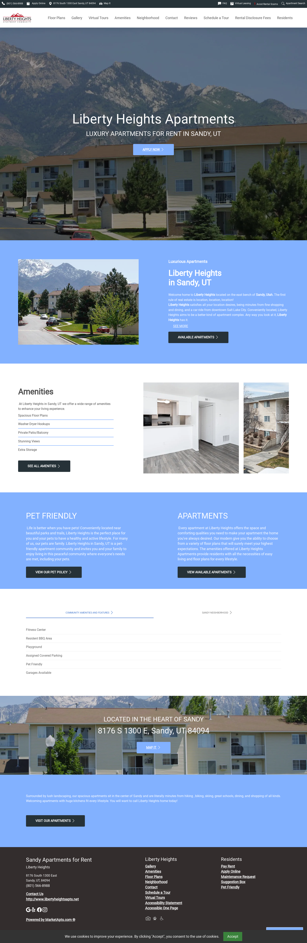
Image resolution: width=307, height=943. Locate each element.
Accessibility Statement (163, 903)
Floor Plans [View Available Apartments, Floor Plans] (56, 18)
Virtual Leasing (240, 3)
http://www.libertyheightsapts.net (52, 899)
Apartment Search (293, 3)
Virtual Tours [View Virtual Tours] (98, 18)
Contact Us (34, 894)
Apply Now (153, 149)
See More (180, 326)
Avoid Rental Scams (266, 4)
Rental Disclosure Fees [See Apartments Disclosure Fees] (253, 18)
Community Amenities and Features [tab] (90, 612)
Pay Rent (228, 866)
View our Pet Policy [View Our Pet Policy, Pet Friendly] (53, 572)
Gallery (76, 18)
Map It (104, 3)
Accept (232, 936)
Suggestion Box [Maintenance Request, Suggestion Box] (233, 882)
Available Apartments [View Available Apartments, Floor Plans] (198, 337)
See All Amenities (44, 466)
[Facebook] (40, 909)
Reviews (190, 18)
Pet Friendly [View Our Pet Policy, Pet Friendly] (230, 887)
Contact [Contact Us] (171, 18)
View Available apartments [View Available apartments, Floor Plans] (211, 572)
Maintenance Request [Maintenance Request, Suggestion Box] (238, 877)
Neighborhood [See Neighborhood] (148, 18)
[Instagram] (45, 909)
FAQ (222, 3)
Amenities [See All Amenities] (123, 18)
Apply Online (36, 3)
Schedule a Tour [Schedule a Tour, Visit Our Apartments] (216, 18)
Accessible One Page (161, 908)
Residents (285, 18)
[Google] (29, 909)
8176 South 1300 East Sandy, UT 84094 (72, 3)
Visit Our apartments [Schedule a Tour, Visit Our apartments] (55, 821)
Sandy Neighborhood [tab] (217, 612)
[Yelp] (34, 909)
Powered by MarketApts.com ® (50, 920)
